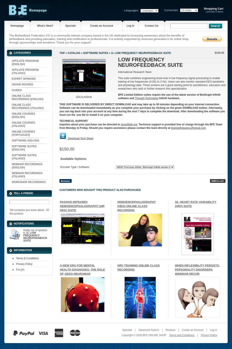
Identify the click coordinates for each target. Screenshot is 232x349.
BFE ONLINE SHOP (154, 335)
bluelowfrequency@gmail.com (188, 128)
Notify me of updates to (35, 235)
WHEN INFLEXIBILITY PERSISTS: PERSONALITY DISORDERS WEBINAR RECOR (197, 269)
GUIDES (17, 90)
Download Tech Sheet (80, 138)
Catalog (74, 53)
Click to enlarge (84, 96)
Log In (130, 25)
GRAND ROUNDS (22, 84)
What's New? (45, 25)
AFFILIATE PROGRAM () (25, 62)
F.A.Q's (20, 269)
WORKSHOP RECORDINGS (29, 182)
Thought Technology (146, 98)
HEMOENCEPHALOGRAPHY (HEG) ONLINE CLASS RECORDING (136, 206)
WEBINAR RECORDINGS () (27, 166)
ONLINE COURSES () (23, 115)
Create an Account (101, 25)
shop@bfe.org (129, 124)
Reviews (170, 330)
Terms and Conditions (181, 335)
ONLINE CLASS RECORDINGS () (27, 97)
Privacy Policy (24, 264)
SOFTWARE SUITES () (24, 148)
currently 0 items (213, 10)
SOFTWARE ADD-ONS (25, 140)
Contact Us (151, 25)
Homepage (17, 25)
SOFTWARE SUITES (95, 53)
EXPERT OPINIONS (24, 78)
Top (62, 53)
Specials (70, 25)
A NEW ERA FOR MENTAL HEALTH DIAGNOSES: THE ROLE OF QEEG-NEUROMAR (82, 269)
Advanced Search (148, 330)
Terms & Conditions (27, 258)
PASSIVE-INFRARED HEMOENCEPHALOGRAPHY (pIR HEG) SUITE (82, 206)
